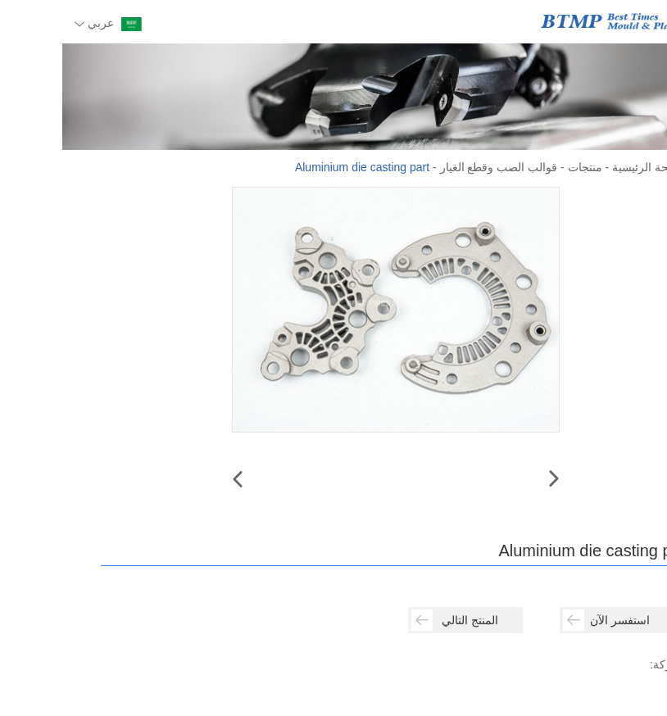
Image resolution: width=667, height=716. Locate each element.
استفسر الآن (544, 620)
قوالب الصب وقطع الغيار (437, 167)
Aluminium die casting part (300, 167)
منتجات (523, 167)
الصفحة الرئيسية (589, 167)
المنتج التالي (392, 620)
